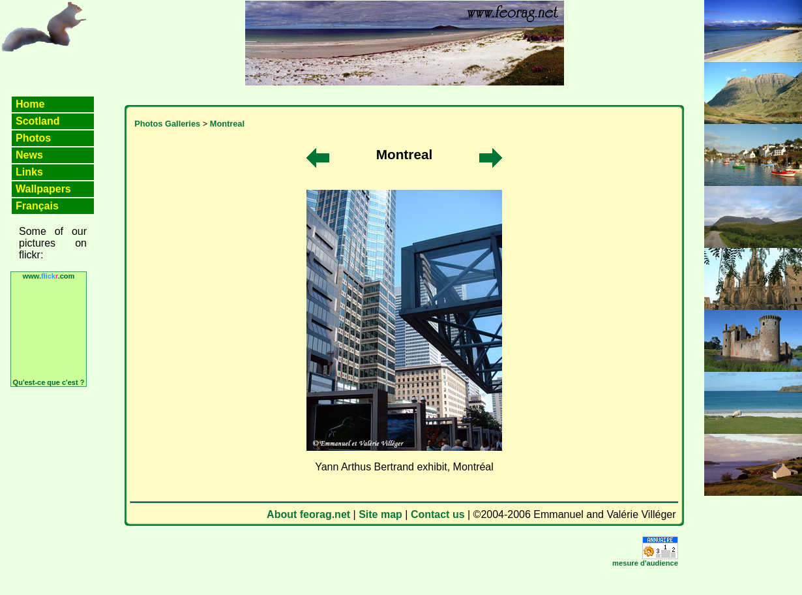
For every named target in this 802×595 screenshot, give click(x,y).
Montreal (227, 124)
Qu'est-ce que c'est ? (49, 382)
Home (30, 104)
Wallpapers (43, 188)
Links (29, 171)
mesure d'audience (645, 563)
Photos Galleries (167, 124)
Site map (380, 514)
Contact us (438, 514)
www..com (49, 276)
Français (37, 205)
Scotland (38, 121)
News (29, 154)
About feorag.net (308, 514)
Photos (33, 138)
